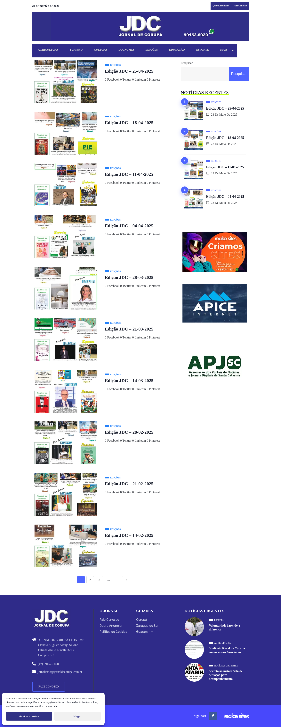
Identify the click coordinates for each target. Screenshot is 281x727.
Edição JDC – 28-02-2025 (129, 432)
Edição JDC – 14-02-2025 (129, 535)
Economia (132, 50)
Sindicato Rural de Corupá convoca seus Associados (227, 650)
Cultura (104, 50)
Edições (159, 50)
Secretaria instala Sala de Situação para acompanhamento (226, 675)
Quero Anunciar (221, 5)
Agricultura (49, 50)
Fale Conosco (240, 5)
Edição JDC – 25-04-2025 (129, 71)
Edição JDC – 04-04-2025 (129, 225)
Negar (78, 716)
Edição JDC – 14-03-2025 (129, 380)
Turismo (78, 50)
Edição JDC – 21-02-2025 (129, 483)
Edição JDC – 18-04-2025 (129, 122)
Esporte (213, 50)
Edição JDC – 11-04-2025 (129, 174)
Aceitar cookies (29, 716)
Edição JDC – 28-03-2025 (129, 277)
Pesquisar (187, 63)
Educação (186, 50)
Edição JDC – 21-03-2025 (129, 329)
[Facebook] (213, 716)
